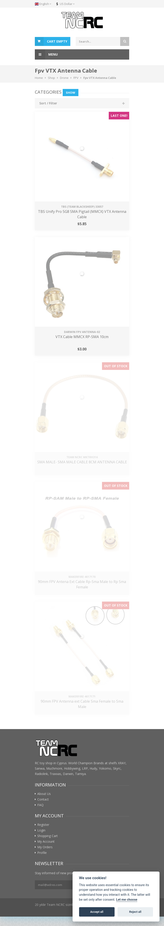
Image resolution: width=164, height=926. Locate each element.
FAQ (40, 805)
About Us (44, 794)
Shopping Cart (47, 836)
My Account (46, 842)
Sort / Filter (48, 103)
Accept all (96, 911)
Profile (42, 853)
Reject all (135, 911)
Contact (43, 799)
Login (41, 830)
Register (43, 825)
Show (70, 93)
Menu (46, 54)
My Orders (45, 847)
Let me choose (126, 900)
